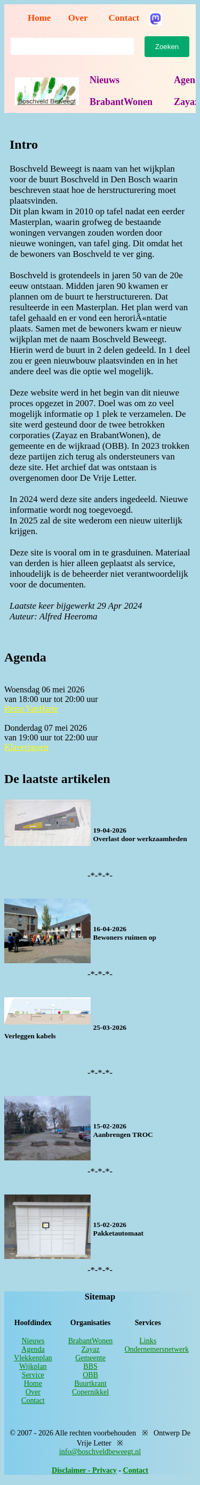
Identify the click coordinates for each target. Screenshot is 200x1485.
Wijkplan (33, 1366)
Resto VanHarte (31, 708)
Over (78, 18)
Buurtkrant (90, 1383)
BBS (90, 1366)
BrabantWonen (121, 101)
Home (39, 18)
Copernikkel (90, 1392)
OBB (90, 1375)
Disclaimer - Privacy (84, 1470)
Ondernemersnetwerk (156, 1349)
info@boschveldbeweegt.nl (100, 1452)
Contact (124, 18)
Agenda (33, 1349)
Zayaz (90, 1349)
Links (147, 1341)
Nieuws (104, 80)
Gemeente (90, 1358)
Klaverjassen (26, 747)
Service (33, 1375)
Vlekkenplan (33, 1358)
